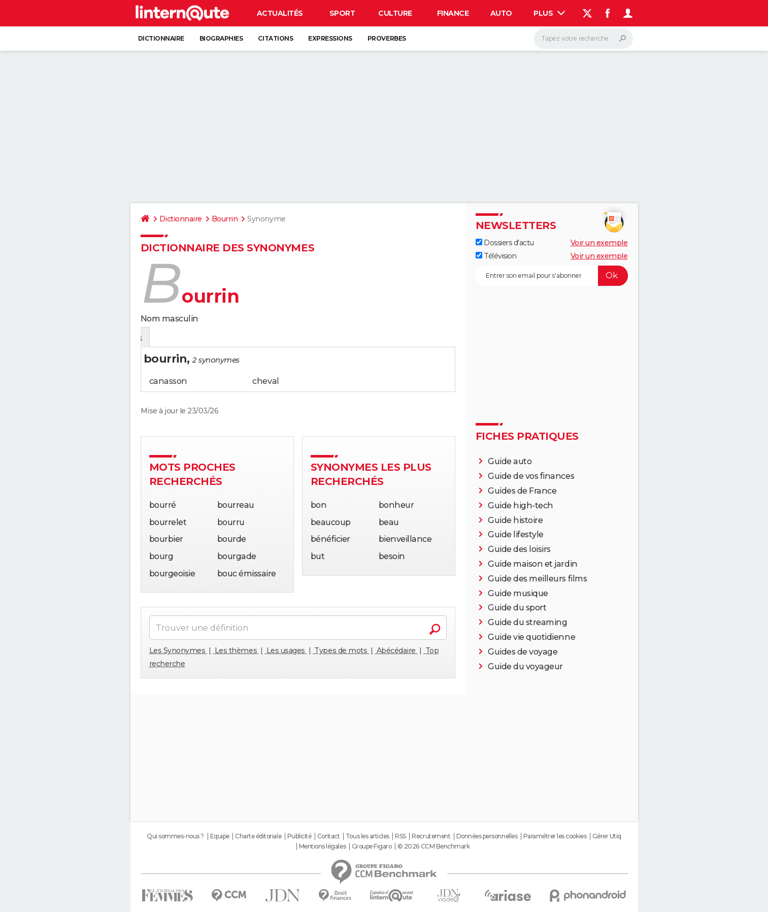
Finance (453, 13)
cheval (265, 381)
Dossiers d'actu (505, 242)
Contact (328, 836)
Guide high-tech (520, 505)
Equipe (219, 836)
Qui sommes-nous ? (175, 836)
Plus (549, 13)
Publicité (299, 836)
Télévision (496, 255)
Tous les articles (367, 836)
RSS (400, 836)
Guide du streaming (527, 622)
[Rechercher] (583, 38)
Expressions (330, 38)
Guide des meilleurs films (537, 578)
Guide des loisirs (519, 549)
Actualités (280, 13)
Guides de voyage (522, 652)
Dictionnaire (161, 38)
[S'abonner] (552, 276)
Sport (342, 13)
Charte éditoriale (258, 836)
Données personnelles (486, 836)
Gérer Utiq (606, 836)
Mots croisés (249, 338)
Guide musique (518, 593)
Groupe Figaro (372, 846)
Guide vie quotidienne (531, 637)
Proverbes (387, 38)
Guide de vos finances (531, 476)
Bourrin (225, 218)
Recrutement (431, 836)
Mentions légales (322, 846)
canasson (168, 381)
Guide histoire (515, 520)
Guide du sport (517, 607)
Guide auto (509, 461)
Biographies (221, 38)
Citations (275, 38)
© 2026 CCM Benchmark (433, 846)
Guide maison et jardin (532, 564)
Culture (395, 13)
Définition (162, 338)
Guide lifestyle (516, 534)
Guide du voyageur (525, 666)
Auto (501, 13)
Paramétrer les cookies (554, 836)
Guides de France (522, 491)
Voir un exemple (599, 242)
